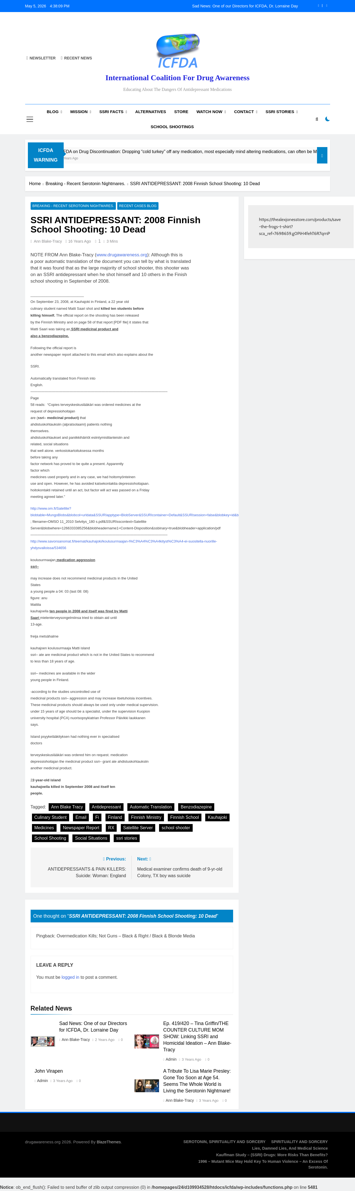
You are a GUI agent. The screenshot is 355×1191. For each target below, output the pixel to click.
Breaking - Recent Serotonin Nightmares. (71, 206)
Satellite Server (138, 828)
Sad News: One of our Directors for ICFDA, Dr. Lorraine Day (245, 6)
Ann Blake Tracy (67, 807)
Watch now (209, 111)
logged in (70, 977)
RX (111, 828)
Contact (244, 111)
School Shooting (50, 838)
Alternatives (150, 111)
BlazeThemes (109, 1142)
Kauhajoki (217, 817)
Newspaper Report (81, 828)
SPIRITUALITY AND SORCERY (299, 1142)
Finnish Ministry (146, 817)
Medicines (44, 828)
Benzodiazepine (196, 807)
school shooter (176, 828)
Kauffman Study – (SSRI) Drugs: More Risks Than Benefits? (272, 1155)
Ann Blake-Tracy (48, 241)
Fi (97, 817)
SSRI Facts (111, 111)
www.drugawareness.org (121, 255)
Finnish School (184, 817)
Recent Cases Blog (131, 206)
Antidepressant (106, 807)
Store (181, 111)
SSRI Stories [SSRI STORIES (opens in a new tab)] (280, 111)
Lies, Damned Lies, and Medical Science (290, 1148)
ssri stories (126, 838)
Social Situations (91, 838)
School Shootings (172, 126)
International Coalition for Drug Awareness (177, 77)
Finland (115, 817)
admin (171, 1059)
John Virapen (49, 1071)
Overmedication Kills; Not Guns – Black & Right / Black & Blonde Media (126, 936)
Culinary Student (50, 817)
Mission (78, 111)
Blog (52, 111)
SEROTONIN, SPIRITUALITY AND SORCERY (224, 1142)
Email (80, 817)
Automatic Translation (151, 807)
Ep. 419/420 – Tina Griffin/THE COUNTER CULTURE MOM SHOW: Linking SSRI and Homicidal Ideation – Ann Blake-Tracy (197, 1037)
